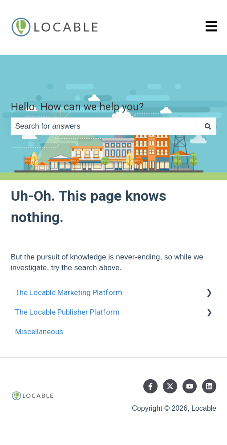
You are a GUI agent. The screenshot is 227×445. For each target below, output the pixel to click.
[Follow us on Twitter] (170, 386)
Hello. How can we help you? (77, 107)
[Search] (207, 126)
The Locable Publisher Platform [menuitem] (67, 311)
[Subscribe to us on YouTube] (189, 386)
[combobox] (105, 126)
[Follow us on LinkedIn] (209, 386)
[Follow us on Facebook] (150, 386)
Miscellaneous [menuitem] (39, 331)
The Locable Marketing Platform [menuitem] (68, 292)
